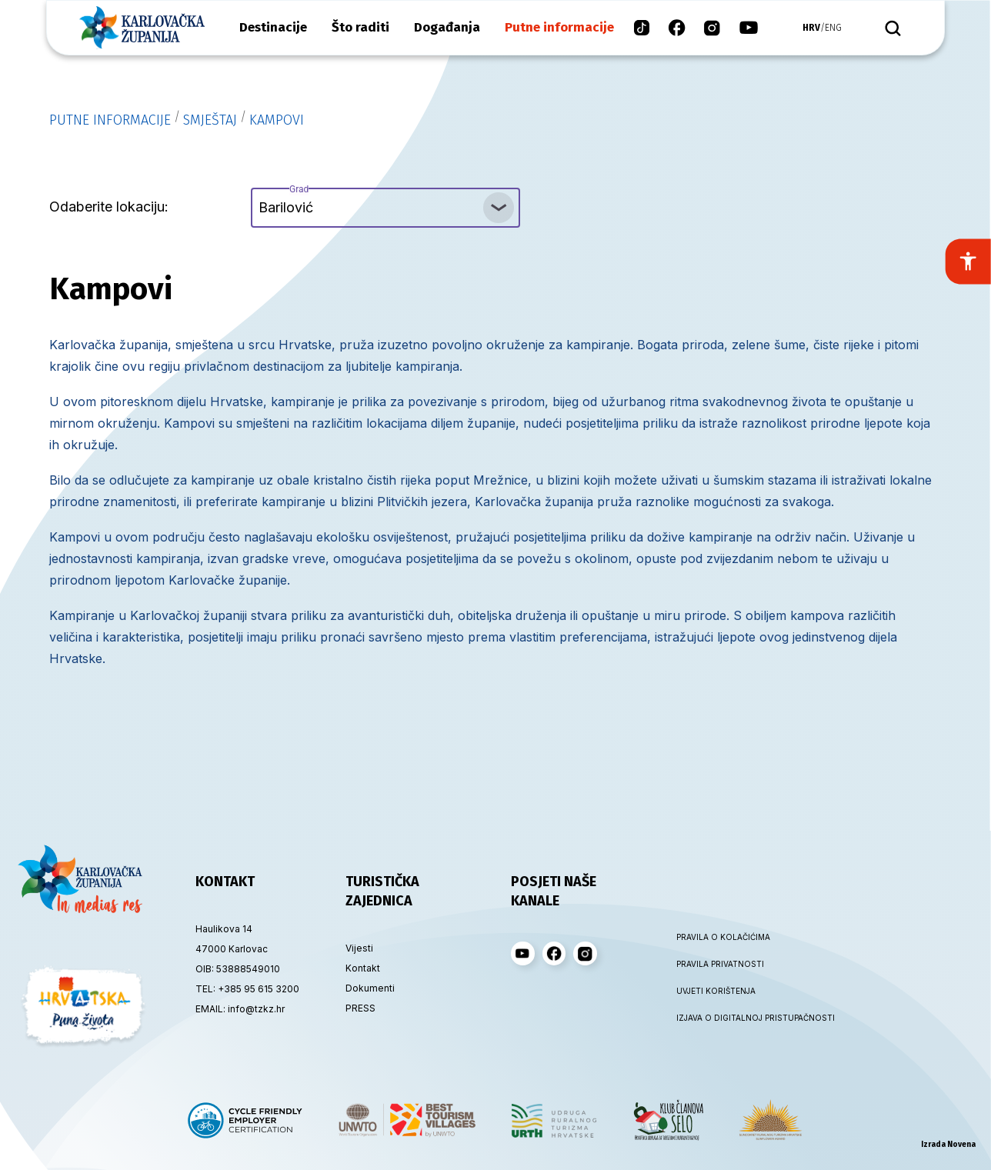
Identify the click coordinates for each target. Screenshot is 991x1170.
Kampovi (276, 120)
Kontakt (362, 968)
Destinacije (273, 27)
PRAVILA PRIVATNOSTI (720, 963)
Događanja (447, 27)
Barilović (286, 201)
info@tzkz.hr (256, 1009)
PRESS (360, 1008)
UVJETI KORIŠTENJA (716, 990)
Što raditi (360, 27)
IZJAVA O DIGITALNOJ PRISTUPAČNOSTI (743, 1017)
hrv (811, 27)
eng (833, 27)
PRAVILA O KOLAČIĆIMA (723, 937)
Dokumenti (370, 988)
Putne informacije (559, 27)
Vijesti (359, 948)
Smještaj (210, 120)
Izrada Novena (948, 1144)
